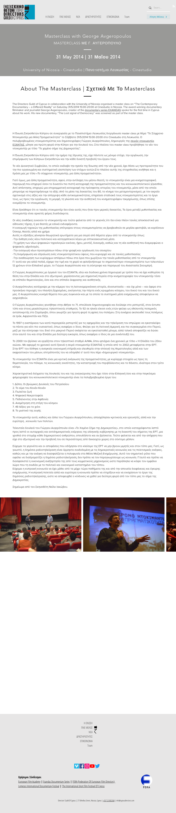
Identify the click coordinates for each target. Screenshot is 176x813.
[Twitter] (97, 766)
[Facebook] (81, 766)
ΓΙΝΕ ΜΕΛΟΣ (86, 728)
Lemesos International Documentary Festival (38, 786)
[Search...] (158, 7)
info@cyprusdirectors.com (125, 800)
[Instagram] (87, 766)
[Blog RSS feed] (174, 6)
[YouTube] (92, 766)
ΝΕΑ (90, 732)
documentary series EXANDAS (103, 109)
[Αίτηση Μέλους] (158, 16)
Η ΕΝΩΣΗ (88, 723)
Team (89, 745)
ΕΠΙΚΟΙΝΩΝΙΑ (86, 741)
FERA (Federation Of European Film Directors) (94, 782)
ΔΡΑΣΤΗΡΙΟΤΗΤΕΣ (84, 737)
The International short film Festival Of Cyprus (83, 786)
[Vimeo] (76, 766)
